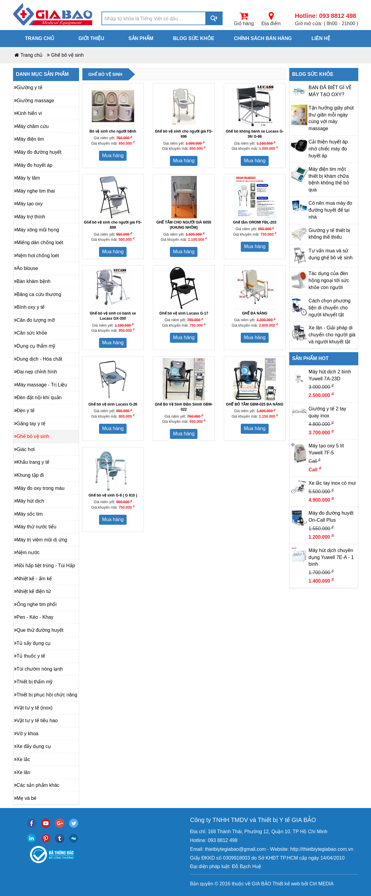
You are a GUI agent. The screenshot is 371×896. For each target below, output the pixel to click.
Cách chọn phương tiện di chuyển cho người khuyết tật (330, 307)
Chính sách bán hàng (263, 38)
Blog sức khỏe (193, 38)
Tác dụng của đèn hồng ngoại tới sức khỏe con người (329, 280)
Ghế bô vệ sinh (67, 55)
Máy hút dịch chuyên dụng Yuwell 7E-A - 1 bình (331, 557)
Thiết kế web (286, 883)
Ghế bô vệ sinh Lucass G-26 (112, 404)
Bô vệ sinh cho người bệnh (112, 131)
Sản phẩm (140, 38)
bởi (304, 883)
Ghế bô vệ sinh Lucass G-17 (183, 313)
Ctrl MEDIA (320, 883)
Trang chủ (39, 38)
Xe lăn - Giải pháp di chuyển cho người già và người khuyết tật (332, 334)
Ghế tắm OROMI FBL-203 (254, 222)
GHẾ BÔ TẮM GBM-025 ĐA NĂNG (254, 404)
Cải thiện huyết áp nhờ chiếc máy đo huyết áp (328, 148)
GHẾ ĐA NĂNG (254, 313)
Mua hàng (113, 155)
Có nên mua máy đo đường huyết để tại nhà (330, 210)
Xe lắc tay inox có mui (332, 483)
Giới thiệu (91, 38)
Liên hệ (321, 38)
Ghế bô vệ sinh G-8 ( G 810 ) (112, 495)
